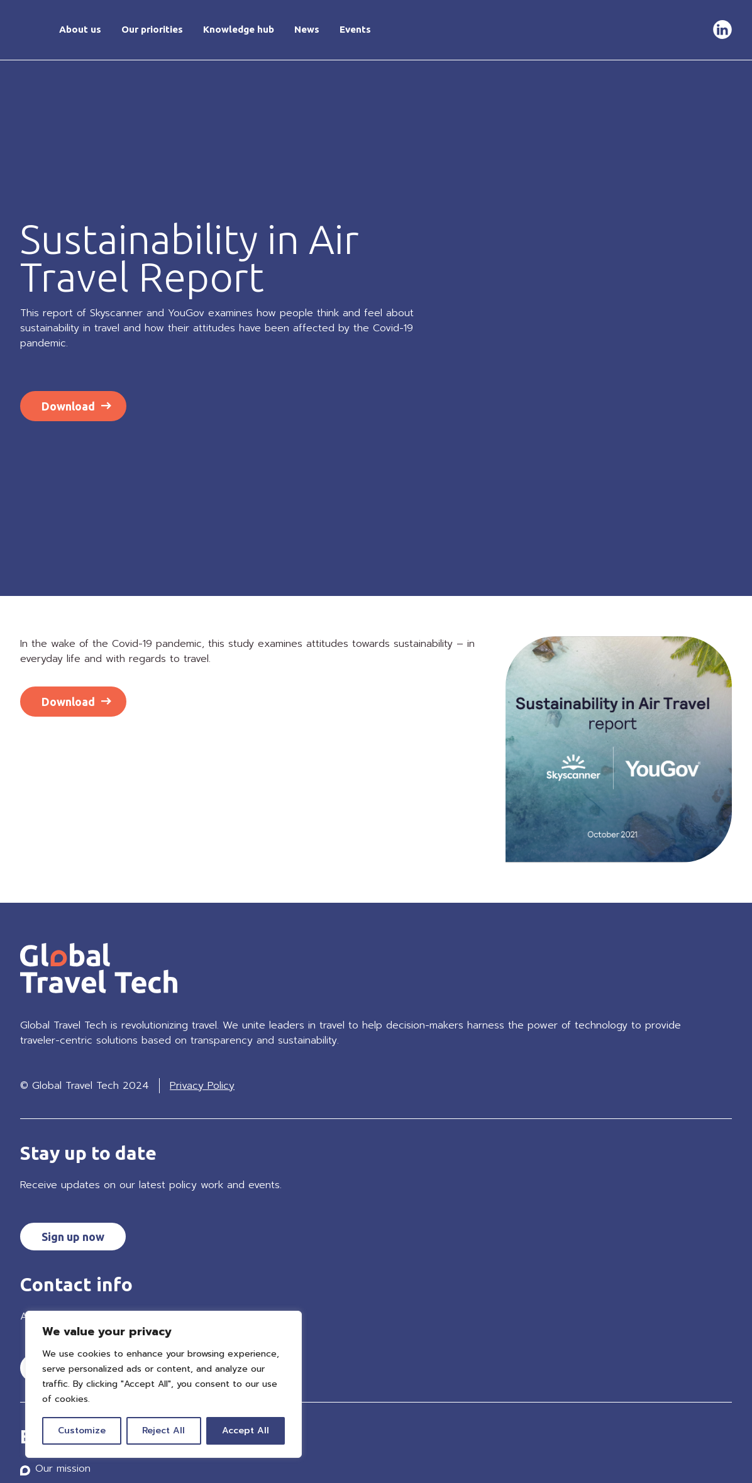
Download (68, 406)
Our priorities (152, 29)
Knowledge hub (238, 29)
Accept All (245, 1430)
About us (80, 29)
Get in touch (674, 29)
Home (29, 30)
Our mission (63, 1468)
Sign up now (72, 1236)
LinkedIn (722, 30)
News (306, 29)
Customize (82, 1430)
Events (355, 29)
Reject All (163, 1430)
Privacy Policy (202, 1085)
